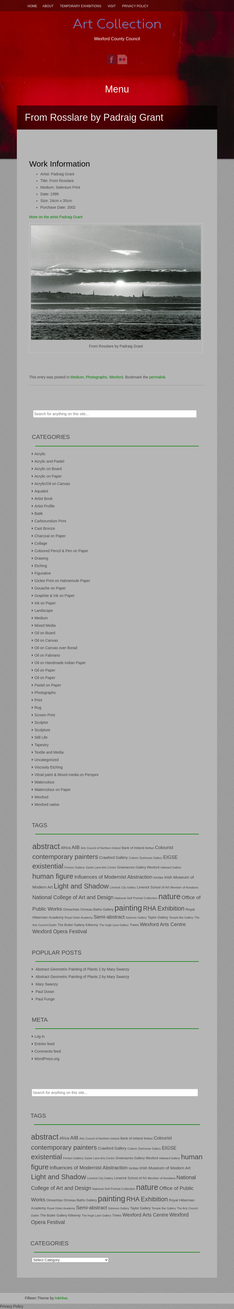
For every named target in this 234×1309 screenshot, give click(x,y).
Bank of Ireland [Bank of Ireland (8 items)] (133, 848)
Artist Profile (44, 506)
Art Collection (117, 23)
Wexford (116, 377)
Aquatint (41, 491)
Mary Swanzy (47, 984)
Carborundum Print (50, 521)
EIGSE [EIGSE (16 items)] (170, 857)
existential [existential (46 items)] (47, 866)
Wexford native (46, 804)
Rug (37, 707)
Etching (40, 566)
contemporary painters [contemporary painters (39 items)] (65, 856)
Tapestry (41, 745)
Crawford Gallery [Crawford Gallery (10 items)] (113, 857)
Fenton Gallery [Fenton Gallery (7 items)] (74, 867)
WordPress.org (46, 1059)
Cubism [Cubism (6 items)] (133, 857)
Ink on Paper (45, 603)
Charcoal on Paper (50, 536)
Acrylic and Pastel (49, 461)
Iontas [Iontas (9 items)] (158, 877)
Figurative (42, 573)
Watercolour (44, 782)
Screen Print (44, 715)
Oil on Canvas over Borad (55, 648)
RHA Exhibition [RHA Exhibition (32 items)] (163, 908)
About (47, 6)
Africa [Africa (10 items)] (66, 848)
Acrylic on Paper (48, 476)
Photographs (96, 377)
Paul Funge (45, 999)
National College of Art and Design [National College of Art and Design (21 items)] (73, 897)
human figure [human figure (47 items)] (52, 876)
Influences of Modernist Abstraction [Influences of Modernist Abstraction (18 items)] (113, 877)
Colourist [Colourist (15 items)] (164, 847)
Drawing (41, 558)
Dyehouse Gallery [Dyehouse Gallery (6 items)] (150, 857)
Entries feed (44, 1044)
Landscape (43, 610)
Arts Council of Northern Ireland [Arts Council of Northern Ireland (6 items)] (100, 848)
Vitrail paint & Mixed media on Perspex (66, 775)
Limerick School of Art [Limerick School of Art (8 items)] (153, 887)
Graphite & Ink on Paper (54, 595)
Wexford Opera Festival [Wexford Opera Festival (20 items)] (59, 931)
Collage (40, 543)
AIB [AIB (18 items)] (76, 847)
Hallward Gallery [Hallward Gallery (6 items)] (171, 867)
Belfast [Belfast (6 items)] (149, 848)
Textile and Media (49, 752)
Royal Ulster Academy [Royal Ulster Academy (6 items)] (79, 917)
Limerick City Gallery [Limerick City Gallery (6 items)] (123, 887)
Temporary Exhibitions (80, 6)
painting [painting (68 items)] (128, 907)
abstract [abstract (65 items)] (46, 846)
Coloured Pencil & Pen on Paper (61, 551)
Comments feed (47, 1051)
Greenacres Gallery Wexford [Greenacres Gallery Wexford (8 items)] (138, 867)
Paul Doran (45, 991)
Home (32, 6)
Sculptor (41, 722)
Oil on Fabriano (47, 655)
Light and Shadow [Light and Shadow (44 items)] (81, 886)
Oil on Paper (44, 670)
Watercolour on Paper (52, 789)
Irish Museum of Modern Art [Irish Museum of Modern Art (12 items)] (164, 1168)
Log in (39, 1036)
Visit (112, 6)
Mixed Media (45, 625)
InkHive (61, 1298)
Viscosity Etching (48, 767)
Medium (77, 377)
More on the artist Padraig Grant (56, 217)
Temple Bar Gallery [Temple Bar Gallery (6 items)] (181, 917)
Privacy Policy (135, 6)
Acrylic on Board (48, 469)
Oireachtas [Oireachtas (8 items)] (71, 909)
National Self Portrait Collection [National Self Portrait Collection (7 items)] (136, 898)
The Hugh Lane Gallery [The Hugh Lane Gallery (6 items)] (113, 925)
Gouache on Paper (50, 588)
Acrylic (39, 454)
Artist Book (43, 498)
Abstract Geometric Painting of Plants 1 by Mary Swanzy (82, 969)
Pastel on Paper (47, 685)
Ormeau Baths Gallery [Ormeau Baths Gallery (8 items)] (97, 909)
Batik (38, 513)
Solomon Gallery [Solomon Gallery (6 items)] (136, 917)
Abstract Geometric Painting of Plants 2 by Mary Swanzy (82, 977)
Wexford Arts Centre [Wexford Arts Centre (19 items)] (163, 924)
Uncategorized (46, 760)
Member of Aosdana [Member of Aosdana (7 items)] (184, 887)
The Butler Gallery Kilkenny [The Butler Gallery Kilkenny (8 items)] (78, 925)
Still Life (41, 737)
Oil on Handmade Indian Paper (60, 663)
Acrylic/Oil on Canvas (52, 484)
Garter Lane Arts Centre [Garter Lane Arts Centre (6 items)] (101, 867)
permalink (157, 377)
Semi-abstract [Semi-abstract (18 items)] (109, 917)
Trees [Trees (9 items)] (134, 925)
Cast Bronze (44, 528)
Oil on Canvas (46, 640)
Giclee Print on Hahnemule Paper (62, 581)
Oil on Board (44, 633)
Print (38, 700)
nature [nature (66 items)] (169, 896)
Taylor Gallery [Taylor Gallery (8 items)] (158, 917)
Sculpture (42, 730)
